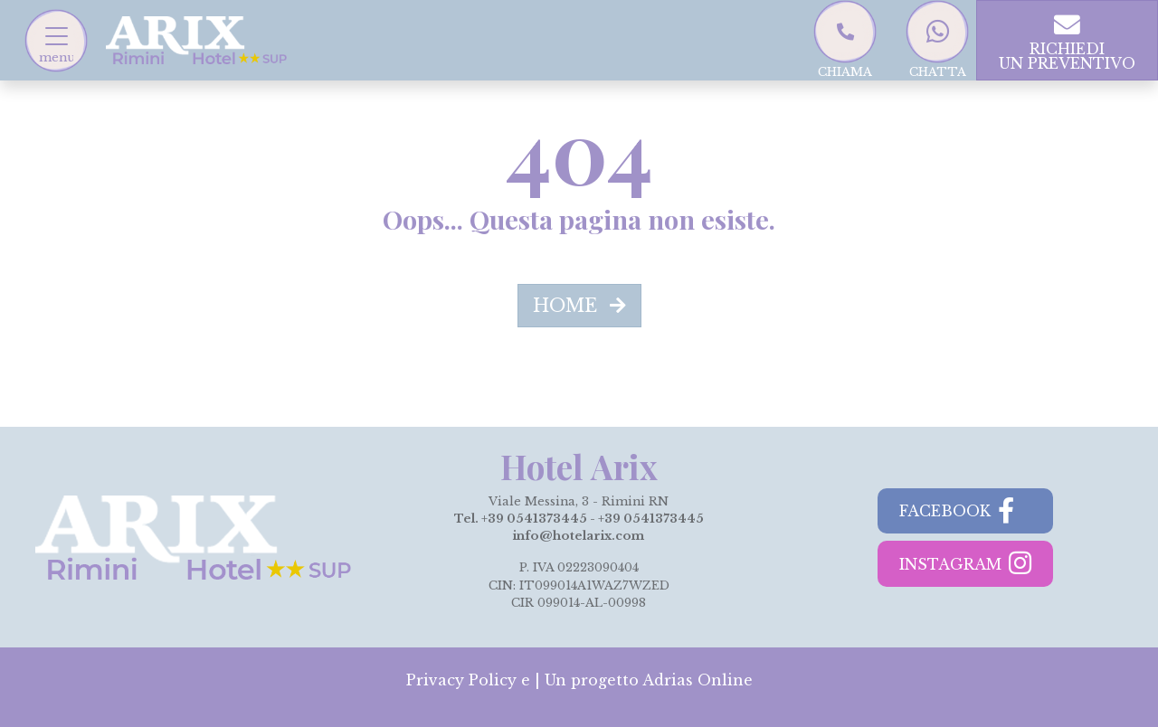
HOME (579, 305)
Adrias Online (697, 680)
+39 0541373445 (534, 518)
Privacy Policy (461, 680)
